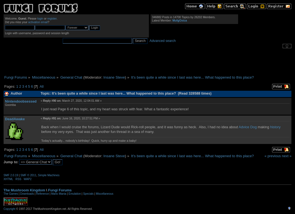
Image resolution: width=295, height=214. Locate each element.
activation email (38, 22)
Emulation (75, 193)
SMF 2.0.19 (11, 175)
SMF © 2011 (28, 175)
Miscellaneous (104, 193)
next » (286, 156)
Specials (88, 193)
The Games (11, 193)
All (42, 86)
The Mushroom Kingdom (24, 190)
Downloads (27, 193)
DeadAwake (15, 119)
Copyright (9, 208)
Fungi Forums (60, 190)
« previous (273, 156)
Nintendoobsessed (20, 101)
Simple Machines (48, 175)
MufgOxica (179, 20)
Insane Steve (114, 77)
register (52, 18)
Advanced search (162, 41)
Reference (42, 193)
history (275, 127)
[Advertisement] (147, 61)
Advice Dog (248, 127)
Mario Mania (58, 193)
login (40, 18)
